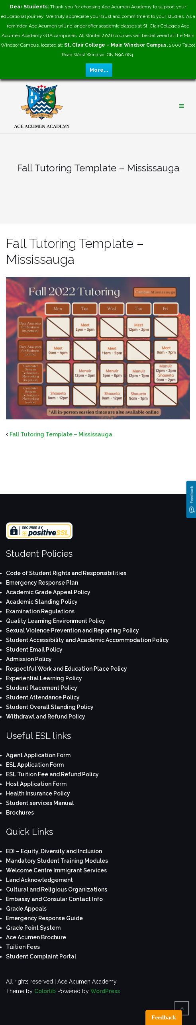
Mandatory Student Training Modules (57, 861)
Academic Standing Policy (42, 602)
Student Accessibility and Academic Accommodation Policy (87, 640)
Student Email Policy (34, 649)
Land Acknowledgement (39, 880)
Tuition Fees (23, 947)
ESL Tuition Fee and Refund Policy (52, 774)
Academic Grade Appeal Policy (48, 592)
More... (99, 70)
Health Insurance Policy (38, 793)
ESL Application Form (35, 765)
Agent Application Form (38, 755)
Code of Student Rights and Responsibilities (66, 573)
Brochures (20, 812)
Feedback (163, 1017)
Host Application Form (36, 784)
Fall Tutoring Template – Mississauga (61, 434)
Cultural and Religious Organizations (56, 889)
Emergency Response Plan (42, 582)
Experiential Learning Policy (44, 678)
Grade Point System (33, 928)
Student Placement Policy (41, 688)
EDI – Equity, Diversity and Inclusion (54, 851)
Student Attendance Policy (43, 697)
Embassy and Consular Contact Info (54, 899)
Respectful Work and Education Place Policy (66, 669)
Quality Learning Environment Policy (55, 621)
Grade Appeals (26, 908)
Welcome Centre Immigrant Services (56, 870)
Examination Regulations (40, 611)
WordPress (105, 991)
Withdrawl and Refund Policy (45, 716)
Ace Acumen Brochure (36, 937)
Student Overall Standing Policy (50, 707)
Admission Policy (29, 659)
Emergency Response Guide (44, 918)
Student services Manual (40, 803)
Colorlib (45, 991)
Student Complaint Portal (41, 956)
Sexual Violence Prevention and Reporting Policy (72, 630)
